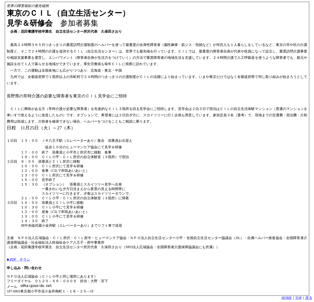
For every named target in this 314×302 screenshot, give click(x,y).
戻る (308, 298)
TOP (298, 298)
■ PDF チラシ (18, 259)
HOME (287, 298)
